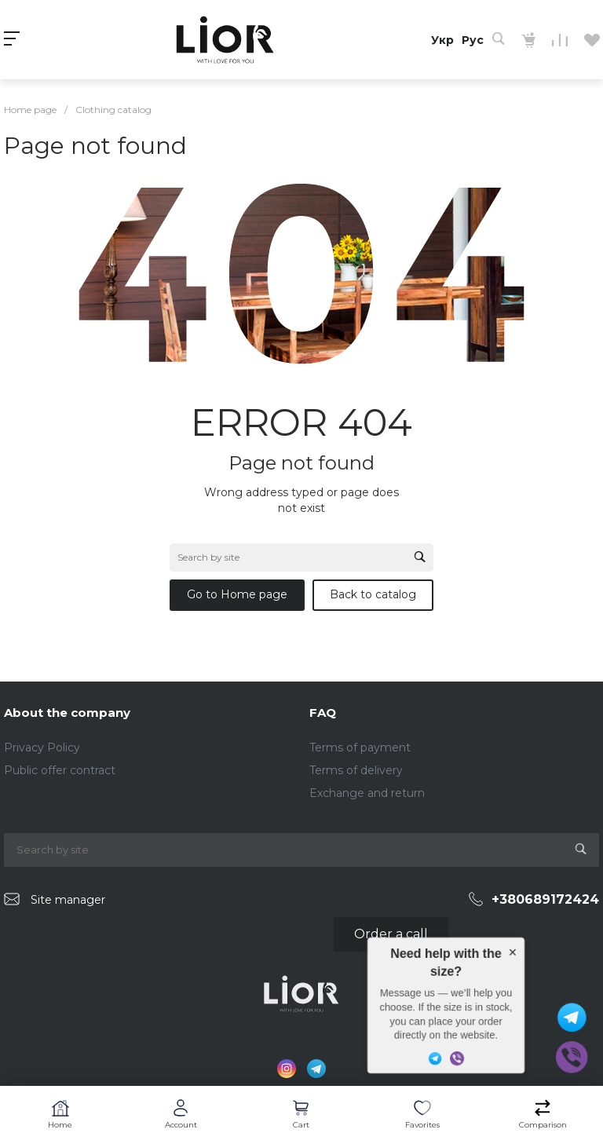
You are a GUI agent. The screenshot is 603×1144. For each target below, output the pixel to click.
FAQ (322, 712)
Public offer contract (59, 770)
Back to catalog (373, 594)
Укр (442, 40)
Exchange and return (367, 793)
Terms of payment (360, 747)
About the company (67, 712)
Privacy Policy (42, 747)
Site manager (68, 900)
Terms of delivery (356, 770)
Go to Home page (237, 594)
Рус (473, 40)
